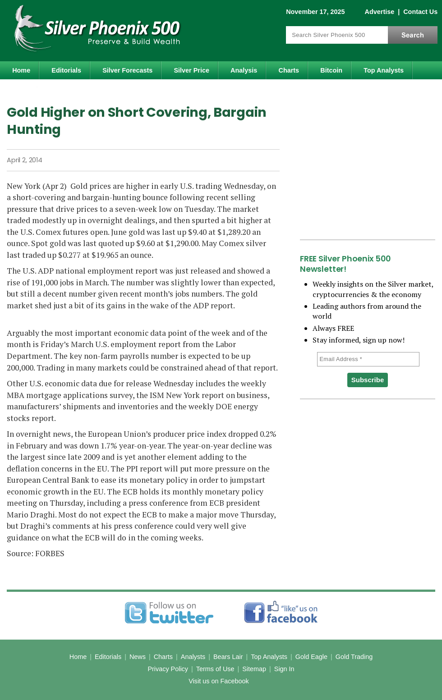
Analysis (243, 70)
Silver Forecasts (127, 70)
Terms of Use (215, 669)
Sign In (284, 669)
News (137, 656)
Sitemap (254, 669)
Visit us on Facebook (219, 681)
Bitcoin (331, 70)
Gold (26, 90)
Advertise (380, 11)
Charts (289, 70)
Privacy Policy (167, 669)
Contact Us (420, 11)
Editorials (66, 70)
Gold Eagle (311, 656)
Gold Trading (354, 656)
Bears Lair (228, 656)
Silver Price (191, 70)
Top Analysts (384, 70)
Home (21, 70)
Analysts (193, 656)
